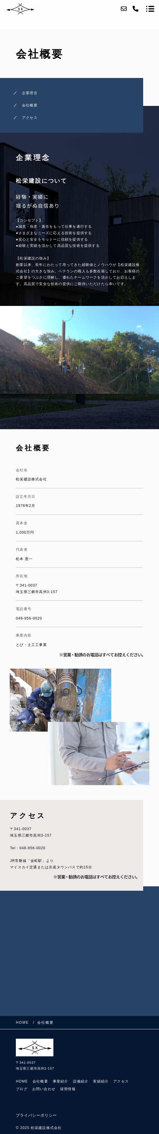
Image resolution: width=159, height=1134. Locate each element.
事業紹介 (60, 1081)
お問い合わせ (43, 1089)
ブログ (22, 1089)
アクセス (30, 118)
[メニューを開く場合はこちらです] (150, 9)
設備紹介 (81, 1081)
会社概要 (30, 105)
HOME (22, 1081)
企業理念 (30, 93)
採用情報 (68, 1089)
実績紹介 (101, 1081)
